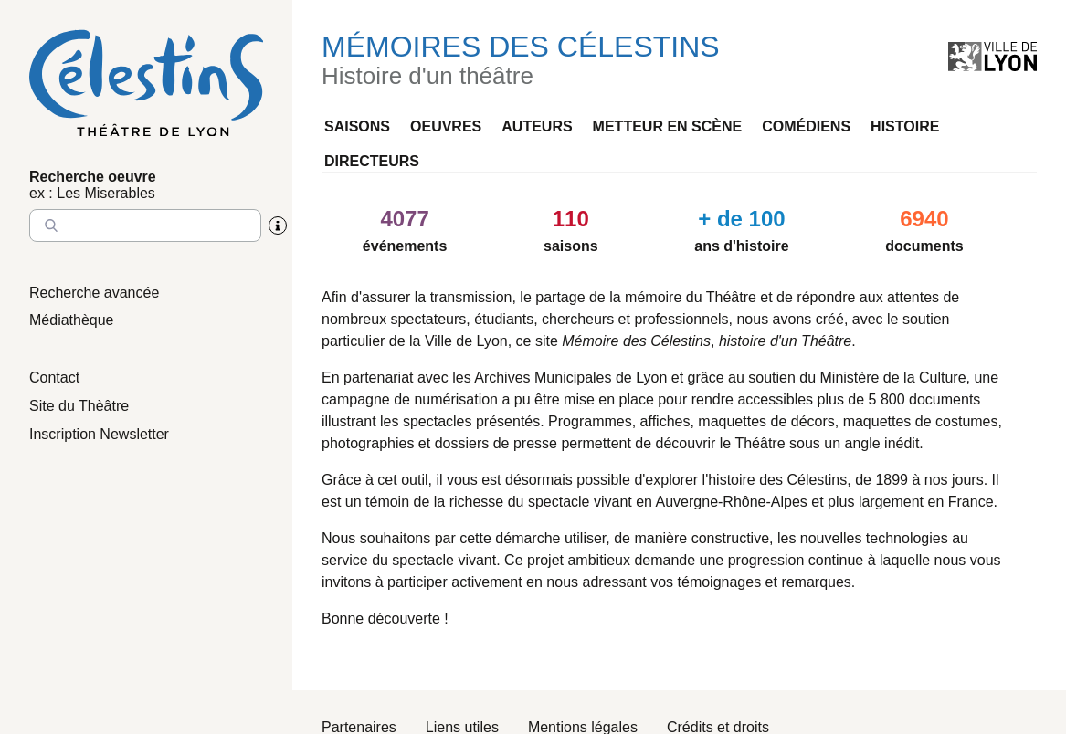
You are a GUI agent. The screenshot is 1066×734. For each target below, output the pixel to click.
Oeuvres (445, 126)
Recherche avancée (94, 292)
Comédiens (806, 126)
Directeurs (371, 161)
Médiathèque (71, 320)
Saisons (357, 126)
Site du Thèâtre (79, 406)
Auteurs (536, 126)
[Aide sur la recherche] (278, 225)
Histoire (905, 126)
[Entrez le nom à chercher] (145, 225)
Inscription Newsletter (99, 434)
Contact (54, 377)
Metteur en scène (668, 126)
